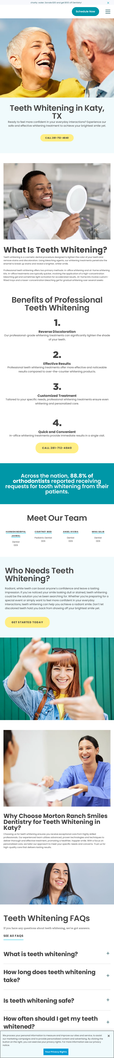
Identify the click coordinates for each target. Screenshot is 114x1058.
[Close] (108, 1036)
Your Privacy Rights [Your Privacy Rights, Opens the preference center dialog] (56, 1051)
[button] (107, 11)
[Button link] (85, 11)
